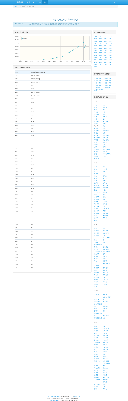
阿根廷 (96, 284)
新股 (28, 2)
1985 (110, 57)
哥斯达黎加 (106, 249)
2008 (95, 46)
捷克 (95, 178)
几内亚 (105, 345)
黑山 (104, 194)
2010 (105, 43)
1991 (100, 55)
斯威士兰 (105, 379)
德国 (104, 166)
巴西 (104, 277)
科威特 (96, 151)
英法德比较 (106, 87)
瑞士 (104, 173)
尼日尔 (96, 331)
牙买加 (96, 242)
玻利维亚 (105, 230)
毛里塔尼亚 (97, 342)
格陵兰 (105, 258)
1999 (100, 50)
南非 (95, 326)
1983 (100, 60)
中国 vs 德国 (107, 80)
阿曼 (104, 144)
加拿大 (105, 228)
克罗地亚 (105, 187)
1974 (105, 64)
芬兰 (104, 190)
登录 (113, 2)
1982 (105, 60)
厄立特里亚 (97, 384)
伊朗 (95, 154)
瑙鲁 (104, 318)
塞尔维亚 (96, 211)
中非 (95, 382)
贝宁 (95, 349)
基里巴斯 (96, 299)
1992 (95, 55)
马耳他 (105, 192)
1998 (105, 50)
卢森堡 (96, 201)
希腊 (104, 180)
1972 (95, 66)
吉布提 (96, 345)
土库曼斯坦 (97, 137)
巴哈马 (105, 284)
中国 (95, 105)
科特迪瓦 (96, 377)
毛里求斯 (105, 335)
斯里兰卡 (105, 121)
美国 (95, 228)
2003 (100, 48)
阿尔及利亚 (106, 328)
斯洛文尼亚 (97, 187)
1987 (100, 57)
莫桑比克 (96, 358)
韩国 (104, 112)
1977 (110, 62)
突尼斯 (105, 375)
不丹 (95, 142)
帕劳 (95, 308)
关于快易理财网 (52, 396)
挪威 (104, 199)
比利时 (105, 169)
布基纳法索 (106, 340)
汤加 (104, 311)
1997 (110, 50)
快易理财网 (19, 2)
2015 (100, 41)
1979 (100, 62)
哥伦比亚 (96, 272)
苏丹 (95, 389)
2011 (100, 43)
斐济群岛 (105, 301)
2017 (110, 39)
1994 (105, 53)
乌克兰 (105, 211)
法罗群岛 (96, 206)
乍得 (104, 354)
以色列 (105, 142)
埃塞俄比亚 (106, 361)
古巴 (95, 286)
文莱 (95, 147)
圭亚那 (96, 249)
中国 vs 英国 (97, 83)
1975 (100, 64)
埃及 (104, 326)
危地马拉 (105, 275)
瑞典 (95, 220)
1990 (105, 55)
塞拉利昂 (105, 342)
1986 (105, 57)
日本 (95, 109)
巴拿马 (105, 282)
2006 (105, 46)
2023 (100, 36)
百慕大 (96, 256)
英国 (95, 166)
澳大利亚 (96, 294)
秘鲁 (95, 270)
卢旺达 (96, 370)
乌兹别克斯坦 (107, 149)
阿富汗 (96, 140)
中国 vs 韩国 (107, 85)
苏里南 (105, 270)
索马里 (105, 382)
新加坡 (105, 107)
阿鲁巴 (96, 282)
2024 (95, 36)
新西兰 (105, 294)
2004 (95, 48)
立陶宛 (105, 204)
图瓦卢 (96, 311)
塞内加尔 (105, 368)
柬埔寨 (105, 116)
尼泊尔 (96, 123)
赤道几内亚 (106, 377)
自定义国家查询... (99, 90)
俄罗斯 (96, 183)
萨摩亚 (105, 308)
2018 (105, 39)
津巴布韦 (105, 358)
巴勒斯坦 (96, 130)
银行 (33, 2)
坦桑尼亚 (105, 338)
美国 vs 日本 (97, 80)
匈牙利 (105, 178)
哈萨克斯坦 (106, 135)
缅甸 (104, 119)
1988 (95, 57)
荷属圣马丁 (106, 233)
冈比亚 (96, 372)
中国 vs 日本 (107, 78)
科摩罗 (96, 365)
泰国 (104, 109)
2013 (110, 41)
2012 (95, 43)
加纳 (95, 333)
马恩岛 (96, 208)
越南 (104, 114)
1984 (95, 60)
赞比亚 (105, 370)
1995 (100, 53)
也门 (104, 133)
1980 (95, 62)
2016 (95, 41)
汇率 (39, 2)
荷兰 (95, 194)
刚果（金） (106, 347)
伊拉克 (105, 151)
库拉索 (96, 275)
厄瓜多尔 (105, 272)
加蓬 (104, 384)
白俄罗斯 (96, 197)
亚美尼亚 (96, 158)
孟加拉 (96, 128)
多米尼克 (105, 247)
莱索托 (105, 356)
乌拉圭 (105, 242)
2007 (100, 46)
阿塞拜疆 (96, 149)
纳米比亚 (105, 331)
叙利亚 (96, 135)
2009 (110, 43)
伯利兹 (105, 256)
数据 (45, 2)
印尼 (95, 116)
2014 (105, 41)
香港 (104, 105)
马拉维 (96, 386)
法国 (95, 169)
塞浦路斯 (105, 213)
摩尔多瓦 (96, 204)
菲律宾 (96, 112)
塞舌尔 (96, 347)
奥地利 (105, 176)
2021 (110, 36)
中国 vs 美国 (97, 78)
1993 (110, 53)
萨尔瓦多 (105, 279)
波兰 (95, 180)
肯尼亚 (96, 375)
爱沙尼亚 (105, 215)
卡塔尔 (105, 147)
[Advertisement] (65, 12)
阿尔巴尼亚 (106, 208)
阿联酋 (96, 156)
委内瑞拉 (96, 230)
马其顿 (105, 201)
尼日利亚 (105, 349)
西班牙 (105, 171)
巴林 (104, 156)
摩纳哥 (105, 218)
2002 (105, 48)
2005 (110, 46)
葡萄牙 (96, 173)
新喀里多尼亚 (98, 318)
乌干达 (105, 389)
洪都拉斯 (96, 268)
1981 (110, 60)
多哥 (95, 351)
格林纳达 (96, 258)
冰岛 (95, 176)
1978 (105, 62)
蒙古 (104, 126)
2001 (110, 48)
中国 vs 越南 (97, 85)
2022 (105, 36)
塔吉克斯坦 (106, 140)
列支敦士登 (97, 192)
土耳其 (105, 183)
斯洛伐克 (96, 213)
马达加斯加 (97, 368)
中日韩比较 (97, 87)
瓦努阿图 (105, 306)
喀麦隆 (105, 351)
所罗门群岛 (106, 315)
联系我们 (59, 396)
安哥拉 (96, 328)
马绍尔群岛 (97, 301)
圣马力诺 (96, 190)
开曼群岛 (96, 279)
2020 (95, 39)
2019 (100, 39)
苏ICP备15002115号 (55, 400)
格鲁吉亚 (105, 137)
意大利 (96, 171)
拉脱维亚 (96, 199)
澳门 (95, 107)
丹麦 (104, 206)
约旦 (104, 128)
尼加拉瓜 (96, 235)
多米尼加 (105, 268)
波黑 (95, 215)
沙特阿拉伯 (106, 130)
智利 (95, 240)
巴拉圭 (105, 235)
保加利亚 (96, 185)
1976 (95, 64)
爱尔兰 (96, 218)
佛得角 (105, 333)
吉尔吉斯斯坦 (107, 154)
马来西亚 (96, 114)
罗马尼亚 (105, 185)
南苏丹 (105, 372)
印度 (104, 123)
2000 (95, 50)
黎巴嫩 (96, 133)
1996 (95, 53)
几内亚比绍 (97, 379)
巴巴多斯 (96, 277)
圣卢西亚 (96, 265)
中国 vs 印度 (107, 83)
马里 (104, 386)
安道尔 (105, 197)
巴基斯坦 (96, 121)
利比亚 (96, 338)
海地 (95, 261)
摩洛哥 (96, 354)
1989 (110, 55)
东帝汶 (96, 144)
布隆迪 (96, 356)
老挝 (95, 119)
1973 (110, 64)
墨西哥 (105, 261)
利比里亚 (96, 335)
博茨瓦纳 (96, 340)
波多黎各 (96, 233)
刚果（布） (97, 361)
